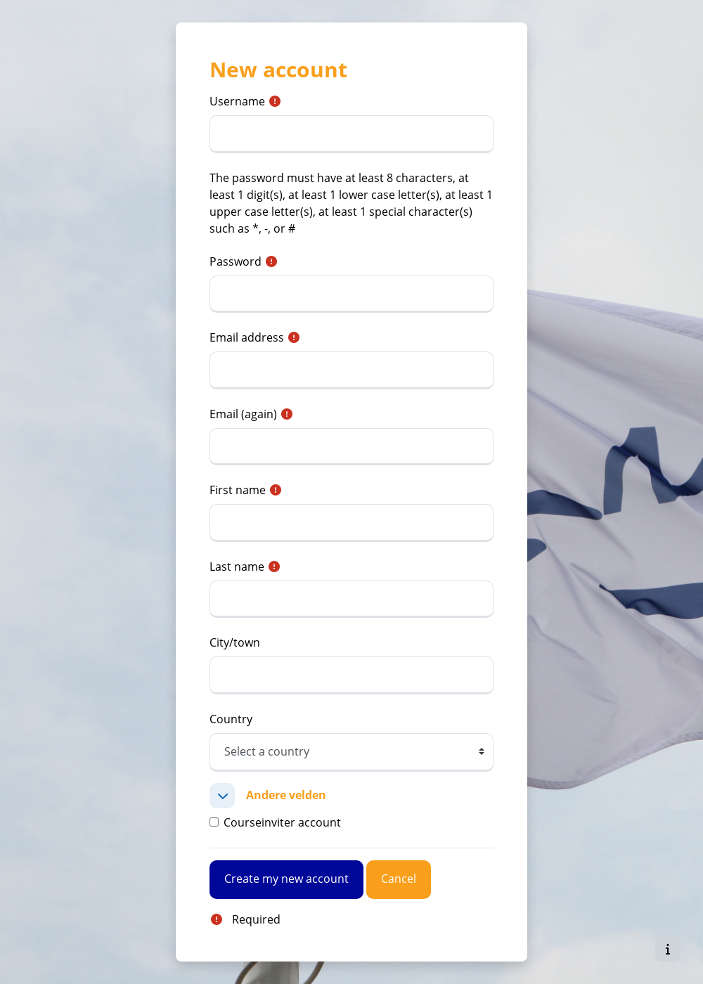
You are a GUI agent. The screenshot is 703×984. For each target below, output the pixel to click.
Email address (246, 337)
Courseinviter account (282, 822)
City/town (234, 642)
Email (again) (243, 414)
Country (230, 719)
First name (237, 490)
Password (235, 261)
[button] (222, 795)
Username (237, 101)
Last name (236, 566)
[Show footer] (668, 949)
